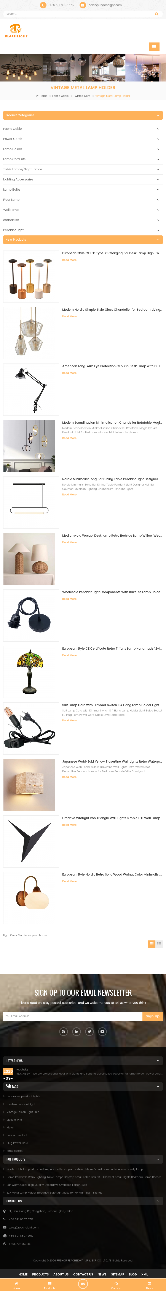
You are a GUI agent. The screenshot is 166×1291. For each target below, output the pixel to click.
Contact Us (83, 1274)
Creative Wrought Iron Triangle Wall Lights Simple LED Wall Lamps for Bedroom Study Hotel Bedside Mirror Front (112, 818)
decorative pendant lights (23, 1097)
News (102, 1274)
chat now (83, 1284)
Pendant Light (13, 230)
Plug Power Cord (17, 1143)
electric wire (14, 1120)
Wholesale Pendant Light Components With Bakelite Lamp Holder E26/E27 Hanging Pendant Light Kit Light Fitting (112, 592)
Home (41, 96)
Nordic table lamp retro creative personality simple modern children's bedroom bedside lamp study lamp (75, 1169)
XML (144, 1274)
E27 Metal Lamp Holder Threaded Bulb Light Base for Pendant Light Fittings (54, 1193)
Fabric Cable (60, 96)
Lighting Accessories (18, 179)
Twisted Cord (81, 96)
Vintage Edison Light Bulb (23, 1112)
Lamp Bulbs (11, 189)
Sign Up (153, 1016)
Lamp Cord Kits (14, 159)
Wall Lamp (11, 209)
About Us (61, 1274)
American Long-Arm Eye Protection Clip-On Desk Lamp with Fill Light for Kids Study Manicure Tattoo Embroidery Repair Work (112, 366)
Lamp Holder (12, 149)
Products (40, 1274)
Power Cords (12, 138)
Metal (10, 1128)
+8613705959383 (20, 1244)
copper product (17, 1135)
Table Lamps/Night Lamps (22, 169)
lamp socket (14, 1151)
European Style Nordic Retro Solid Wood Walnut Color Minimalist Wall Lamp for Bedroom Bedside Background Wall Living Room (112, 874)
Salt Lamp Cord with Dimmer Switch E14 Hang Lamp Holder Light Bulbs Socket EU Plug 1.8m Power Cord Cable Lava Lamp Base (112, 705)
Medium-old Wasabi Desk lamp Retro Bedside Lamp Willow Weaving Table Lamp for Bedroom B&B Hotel (112, 535)
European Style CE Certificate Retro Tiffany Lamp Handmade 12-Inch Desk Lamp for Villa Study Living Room (112, 648)
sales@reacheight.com (105, 5)
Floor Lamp (11, 199)
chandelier (11, 220)
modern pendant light (21, 1104)
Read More (69, 260)
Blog (133, 1274)
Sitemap (117, 1274)
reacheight (23, 1069)
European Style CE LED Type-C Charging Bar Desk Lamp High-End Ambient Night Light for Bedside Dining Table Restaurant (112, 253)
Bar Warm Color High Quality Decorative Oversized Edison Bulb (47, 1185)
